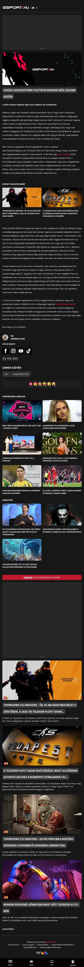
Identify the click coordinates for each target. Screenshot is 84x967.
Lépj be (28, 577)
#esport (15, 359)
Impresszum (13, 944)
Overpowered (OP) (20, 374)
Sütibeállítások (30, 947)
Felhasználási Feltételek (50, 947)
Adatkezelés (42, 944)
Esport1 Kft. (52, 942)
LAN (6, 374)
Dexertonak (64, 154)
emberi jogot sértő (65, 304)
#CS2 (4, 359)
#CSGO (9, 359)
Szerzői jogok (28, 944)
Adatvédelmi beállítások (62, 944)
